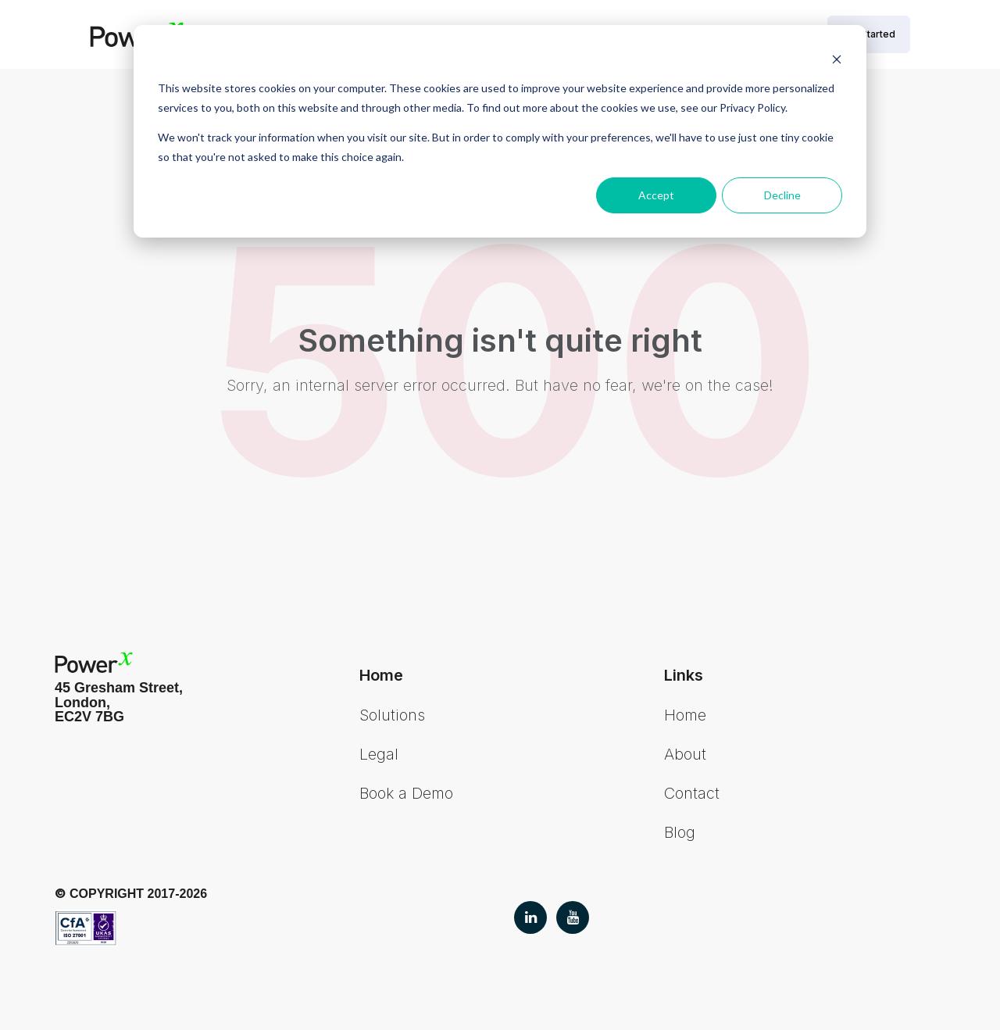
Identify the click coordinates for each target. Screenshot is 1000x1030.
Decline (782, 195)
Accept (656, 195)
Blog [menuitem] (679, 832)
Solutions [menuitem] (392, 715)
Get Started (868, 34)
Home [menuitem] (685, 715)
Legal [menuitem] (378, 754)
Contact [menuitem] (692, 793)
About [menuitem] (685, 754)
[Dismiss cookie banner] (836, 59)
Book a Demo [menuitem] (406, 793)
